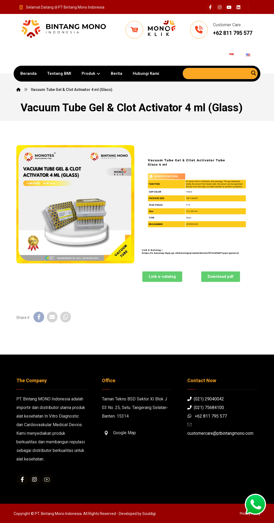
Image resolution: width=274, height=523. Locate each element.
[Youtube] (229, 7)
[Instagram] (219, 7)
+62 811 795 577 (207, 416)
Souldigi (149, 513)
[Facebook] (210, 7)
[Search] (253, 73)
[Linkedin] (238, 7)
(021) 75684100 (205, 407)
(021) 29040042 (205, 399)
